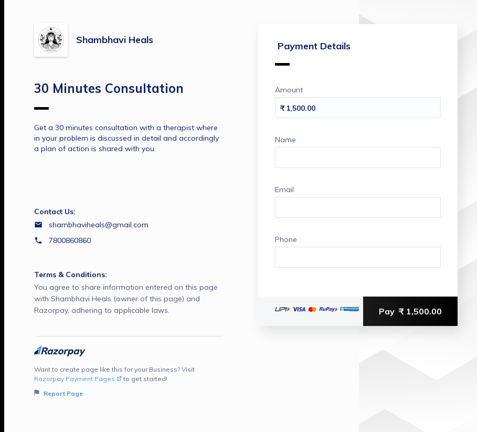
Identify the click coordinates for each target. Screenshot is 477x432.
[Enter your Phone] (358, 257)
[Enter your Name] (358, 157)
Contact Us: (55, 211)
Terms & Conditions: (70, 274)
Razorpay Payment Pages (78, 379)
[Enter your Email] (358, 207)
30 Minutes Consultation (109, 95)
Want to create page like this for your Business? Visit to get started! (129, 381)
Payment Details (313, 53)
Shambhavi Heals (114, 40)
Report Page (58, 393)
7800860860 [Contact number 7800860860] (70, 240)
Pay (410, 311)
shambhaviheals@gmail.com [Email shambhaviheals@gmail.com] (99, 224)
